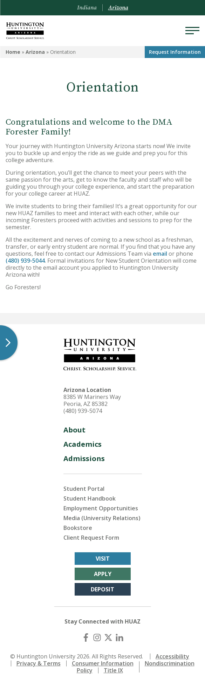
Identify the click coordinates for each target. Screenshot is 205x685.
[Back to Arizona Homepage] (25, 31)
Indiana (87, 7)
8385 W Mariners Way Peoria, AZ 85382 (92, 400)
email (160, 253)
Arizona (35, 52)
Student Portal (83, 489)
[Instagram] (97, 637)
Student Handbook (89, 498)
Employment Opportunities (100, 508)
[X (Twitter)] (108, 637)
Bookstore (77, 528)
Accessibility (172, 656)
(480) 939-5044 (25, 260)
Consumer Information (103, 663)
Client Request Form (91, 537)
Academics (82, 444)
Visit (103, 558)
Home (13, 52)
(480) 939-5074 (82, 411)
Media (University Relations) (102, 518)
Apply (102, 574)
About (74, 430)
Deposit (102, 589)
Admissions (84, 458)
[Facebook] (86, 637)
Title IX (113, 670)
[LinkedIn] (119, 637)
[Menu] (192, 30)
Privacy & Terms (38, 663)
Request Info (175, 52)
